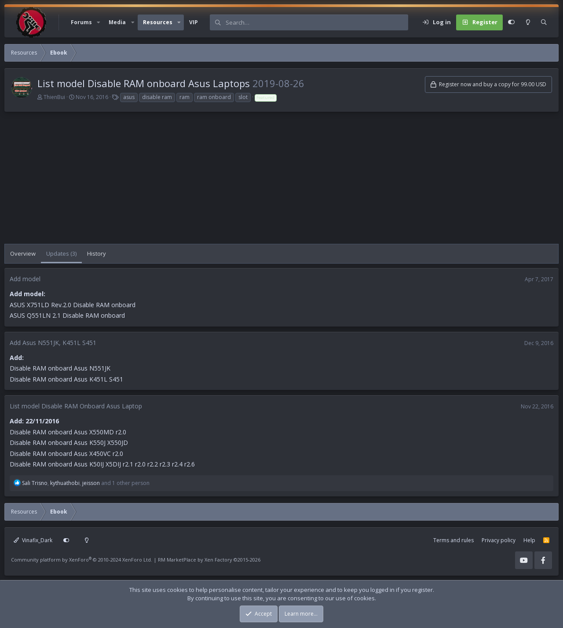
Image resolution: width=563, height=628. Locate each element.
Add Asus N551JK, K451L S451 (53, 342)
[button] (98, 22)
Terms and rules (453, 540)
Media (117, 22)
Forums (81, 22)
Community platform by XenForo (81, 559)
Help (529, 540)
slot (243, 97)
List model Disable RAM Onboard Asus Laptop (76, 406)
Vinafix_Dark (33, 540)
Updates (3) (61, 253)
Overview (23, 253)
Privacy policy (498, 540)
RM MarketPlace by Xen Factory (209, 559)
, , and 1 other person (86, 483)
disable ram (157, 97)
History (96, 253)
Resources (157, 22)
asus (129, 97)
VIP (193, 22)
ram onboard (214, 97)
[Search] (317, 22)
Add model (25, 279)
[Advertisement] (268, 182)
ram (184, 97)
